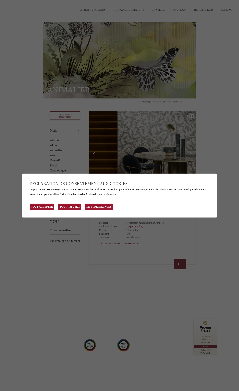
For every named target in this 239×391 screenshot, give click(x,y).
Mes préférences (99, 206)
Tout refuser (70, 206)
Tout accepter (42, 206)
